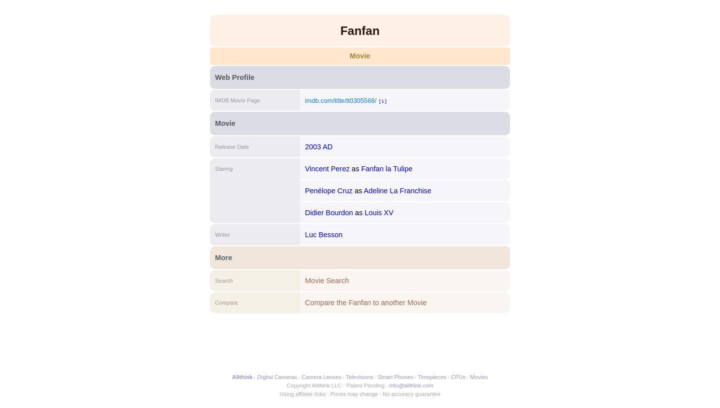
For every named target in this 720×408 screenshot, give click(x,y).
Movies (479, 377)
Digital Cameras (278, 377)
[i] (382, 101)
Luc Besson (323, 235)
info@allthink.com (411, 386)
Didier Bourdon (329, 213)
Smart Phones (396, 377)
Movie (360, 56)
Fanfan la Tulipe (387, 169)
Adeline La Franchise (398, 191)
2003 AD (318, 147)
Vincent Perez (327, 169)
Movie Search (327, 281)
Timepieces (432, 377)
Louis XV (379, 213)
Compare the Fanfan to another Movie (365, 303)
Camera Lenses (322, 377)
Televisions (360, 377)
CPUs (458, 377)
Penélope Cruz (328, 191)
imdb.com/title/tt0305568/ (340, 100)
